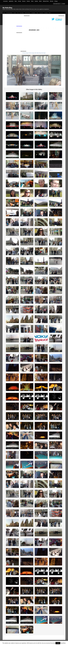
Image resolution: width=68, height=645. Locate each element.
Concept (19, 1)
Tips (17, 12)
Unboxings (45, 12)
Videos (32, 1)
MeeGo (40, 1)
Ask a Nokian (22, 12)
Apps (37, 12)
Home (4, 12)
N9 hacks (51, 1)
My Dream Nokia (27, 12)
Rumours (24, 1)
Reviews (28, 1)
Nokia (16, 1)
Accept (58, 643)
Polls (49, 12)
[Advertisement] (27, 19)
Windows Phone (46, 1)
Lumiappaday (33, 12)
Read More (63, 643)
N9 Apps (56, 1)
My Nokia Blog (7, 8)
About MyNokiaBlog (9, 12)
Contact (15, 12)
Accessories (5, 1)
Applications (11, 1)
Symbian (36, 1)
